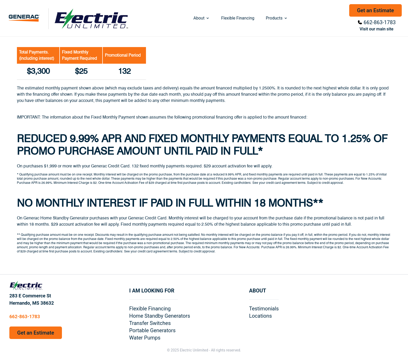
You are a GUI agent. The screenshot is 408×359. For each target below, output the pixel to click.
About (201, 18)
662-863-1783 (380, 22)
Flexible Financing (237, 18)
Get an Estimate (375, 10)
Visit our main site (376, 29)
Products (277, 18)
